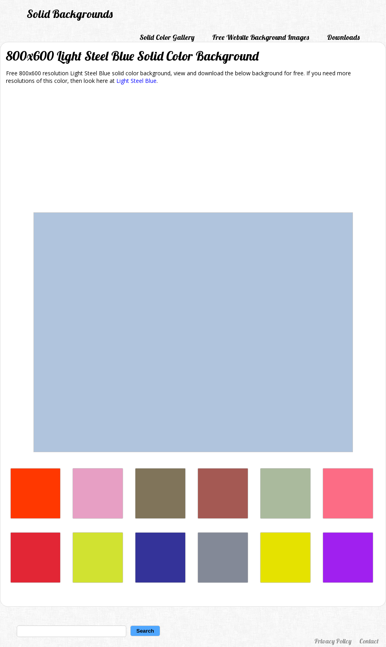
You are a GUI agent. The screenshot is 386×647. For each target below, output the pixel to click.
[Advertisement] (193, 150)
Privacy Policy (332, 641)
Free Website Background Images (260, 37)
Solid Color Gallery (166, 37)
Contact (368, 641)
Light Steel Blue (136, 80)
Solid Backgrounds (70, 14)
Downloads (343, 37)
